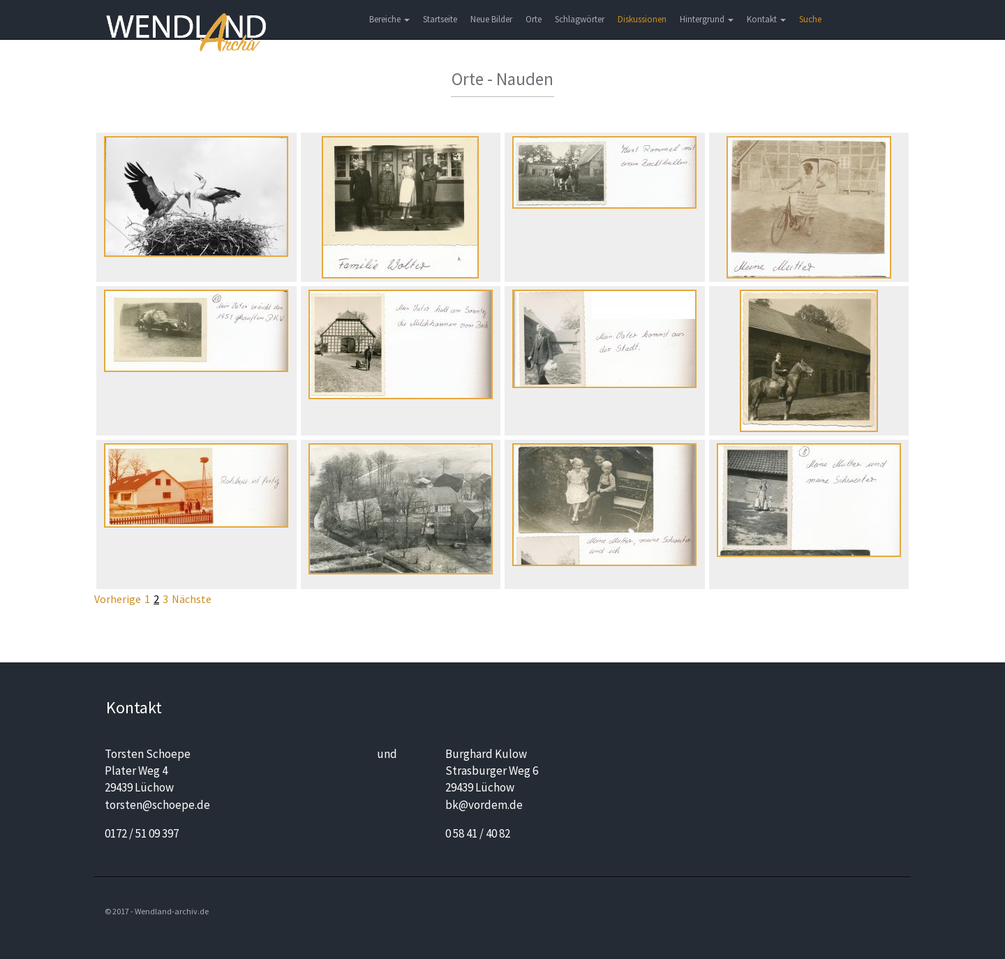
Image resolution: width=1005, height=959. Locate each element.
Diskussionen (642, 19)
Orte (534, 19)
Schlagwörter (579, 19)
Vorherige (117, 599)
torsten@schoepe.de (157, 804)
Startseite (440, 19)
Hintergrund (707, 19)
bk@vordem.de (484, 804)
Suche (810, 19)
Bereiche (389, 19)
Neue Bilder (491, 19)
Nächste (191, 599)
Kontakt (766, 19)
